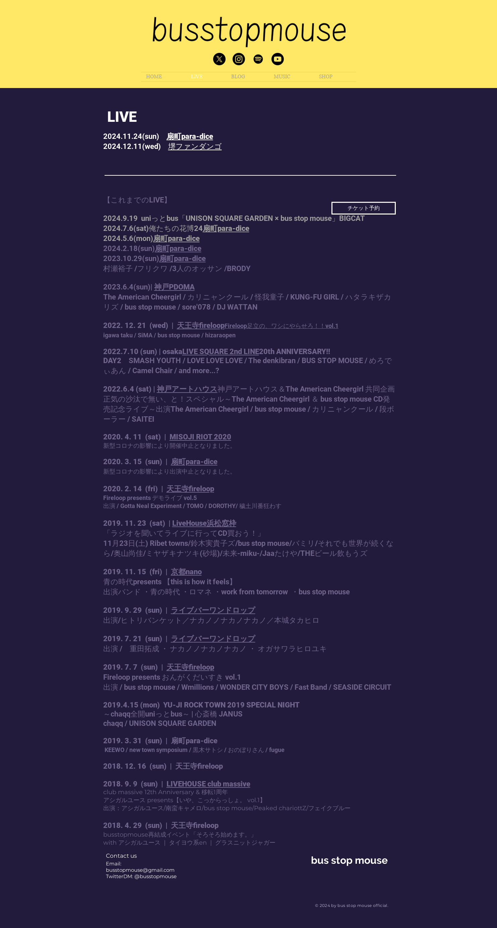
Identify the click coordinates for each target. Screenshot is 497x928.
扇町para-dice (190, 136)
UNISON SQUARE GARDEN (172, 723)
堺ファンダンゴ (195, 146)
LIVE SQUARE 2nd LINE (220, 351)
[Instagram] (239, 59)
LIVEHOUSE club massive (208, 784)
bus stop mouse (349, 860)
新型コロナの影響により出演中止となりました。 (169, 471)
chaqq (113, 723)
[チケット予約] (363, 208)
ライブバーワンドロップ (213, 610)
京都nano (186, 572)
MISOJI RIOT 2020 (200, 437)
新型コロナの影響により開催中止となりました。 (169, 445)
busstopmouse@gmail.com (140, 870)
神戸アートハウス (187, 389)
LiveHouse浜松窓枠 (204, 523)
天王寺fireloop (201, 325)
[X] (219, 59)
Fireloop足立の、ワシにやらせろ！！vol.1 (281, 325)
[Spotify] (258, 59)
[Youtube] (277, 59)
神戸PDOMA (174, 287)
